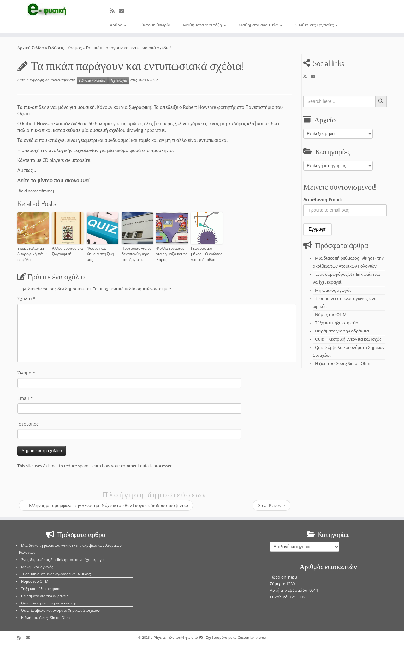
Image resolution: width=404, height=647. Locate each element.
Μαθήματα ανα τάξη (204, 25)
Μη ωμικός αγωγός (333, 290)
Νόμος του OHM (331, 314)
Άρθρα (118, 25)
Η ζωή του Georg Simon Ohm (342, 363)
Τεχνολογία (118, 80)
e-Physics (158, 637)
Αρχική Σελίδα (31, 47)
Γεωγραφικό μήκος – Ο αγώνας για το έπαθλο (206, 253)
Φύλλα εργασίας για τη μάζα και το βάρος (171, 253)
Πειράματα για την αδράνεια (342, 331)
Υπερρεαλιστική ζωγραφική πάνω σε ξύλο (32, 253)
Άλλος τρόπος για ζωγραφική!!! (67, 250)
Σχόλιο (26, 299)
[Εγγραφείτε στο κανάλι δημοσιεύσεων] (114, 10)
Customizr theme (252, 637)
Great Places (272, 505)
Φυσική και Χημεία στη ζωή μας (100, 253)
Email (25, 398)
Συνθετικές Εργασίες (316, 25)
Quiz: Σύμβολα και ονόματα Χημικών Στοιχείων (60, 610)
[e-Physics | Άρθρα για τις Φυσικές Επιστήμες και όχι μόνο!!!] (46, 10)
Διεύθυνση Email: (322, 200)
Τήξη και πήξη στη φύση (338, 323)
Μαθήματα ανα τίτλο (260, 25)
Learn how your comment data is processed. (132, 465)
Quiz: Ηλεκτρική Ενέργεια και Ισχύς (348, 339)
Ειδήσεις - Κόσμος (65, 47)
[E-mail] (123, 10)
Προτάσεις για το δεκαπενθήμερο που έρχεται (137, 253)
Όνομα (26, 373)
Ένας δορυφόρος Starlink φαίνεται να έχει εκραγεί (62, 559)
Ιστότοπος (28, 424)
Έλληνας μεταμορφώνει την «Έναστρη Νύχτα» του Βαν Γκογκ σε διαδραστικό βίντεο (106, 505)
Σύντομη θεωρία (154, 25)
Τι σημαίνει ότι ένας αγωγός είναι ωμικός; (56, 574)
